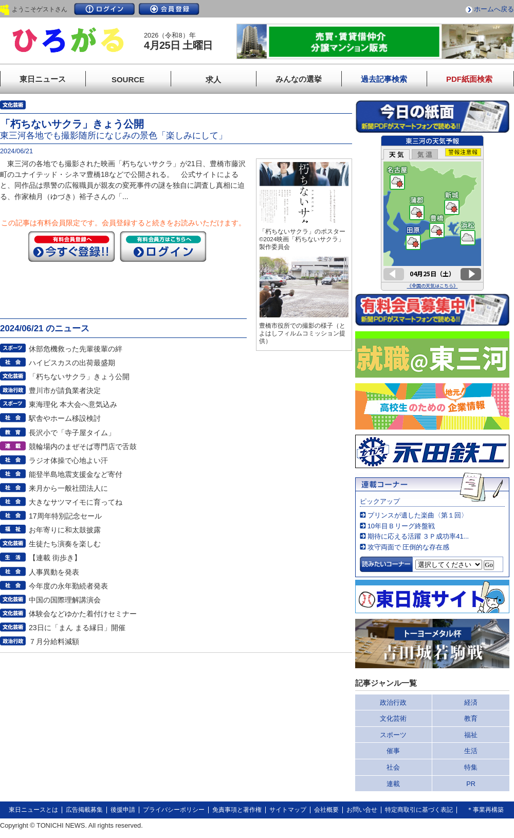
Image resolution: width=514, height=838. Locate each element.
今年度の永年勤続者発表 (68, 586)
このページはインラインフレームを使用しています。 (432, 213)
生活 (471, 751)
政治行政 (393, 702)
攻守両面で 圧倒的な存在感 (409, 547)
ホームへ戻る (494, 9)
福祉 (471, 735)
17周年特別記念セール (65, 516)
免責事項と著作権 (237, 810)
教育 (471, 718)
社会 (393, 767)
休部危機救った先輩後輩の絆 (75, 349)
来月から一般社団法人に (68, 488)
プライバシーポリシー (174, 810)
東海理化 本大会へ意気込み (73, 404)
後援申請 (123, 810)
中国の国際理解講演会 (65, 600)
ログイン (104, 9)
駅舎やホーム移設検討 (65, 418)
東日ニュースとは (33, 810)
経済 (471, 702)
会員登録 (169, 9)
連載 (393, 784)
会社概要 (326, 810)
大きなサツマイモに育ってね (75, 502)
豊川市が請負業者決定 (65, 390)
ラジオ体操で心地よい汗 (68, 460)
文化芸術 (393, 718)
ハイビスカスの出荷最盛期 (72, 363)
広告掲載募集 (84, 810)
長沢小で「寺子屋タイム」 (72, 433)
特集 (471, 767)
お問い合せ (361, 810)
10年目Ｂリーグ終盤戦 (401, 526)
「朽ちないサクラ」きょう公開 (79, 376)
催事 (393, 751)
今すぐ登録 (71, 246)
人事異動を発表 (54, 572)
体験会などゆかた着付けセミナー (83, 614)
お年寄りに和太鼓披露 (65, 530)
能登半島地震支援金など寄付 (75, 474)
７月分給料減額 (54, 641)
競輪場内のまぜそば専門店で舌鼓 (83, 446)
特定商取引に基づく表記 (419, 810)
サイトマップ (287, 810)
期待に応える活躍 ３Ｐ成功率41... (418, 536)
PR (470, 784)
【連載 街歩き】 (55, 558)
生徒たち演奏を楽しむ (65, 544)
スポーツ (393, 735)
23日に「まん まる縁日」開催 (77, 627)
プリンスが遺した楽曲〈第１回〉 (418, 515)
